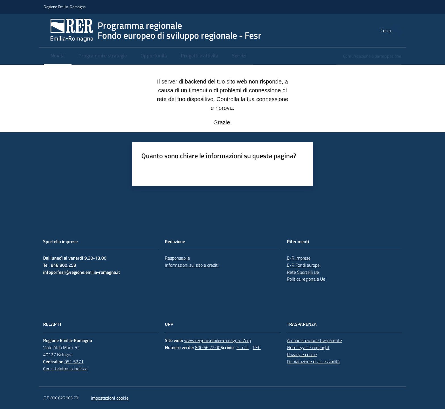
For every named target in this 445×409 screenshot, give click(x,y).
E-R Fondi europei (303, 265)
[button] (394, 30)
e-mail (242, 347)
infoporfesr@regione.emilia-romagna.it (81, 272)
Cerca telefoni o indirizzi (65, 368)
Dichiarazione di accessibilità (313, 361)
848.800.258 (63, 265)
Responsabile (177, 257)
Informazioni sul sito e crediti (192, 265)
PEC (257, 347)
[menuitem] (58, 56)
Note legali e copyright (308, 347)
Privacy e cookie (302, 354)
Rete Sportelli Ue (303, 272)
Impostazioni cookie (110, 398)
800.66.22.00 (208, 347)
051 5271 (73, 361)
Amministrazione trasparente (314, 340)
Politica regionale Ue (306, 279)
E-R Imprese (298, 257)
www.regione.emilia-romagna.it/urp (217, 340)
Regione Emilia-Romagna (65, 7)
